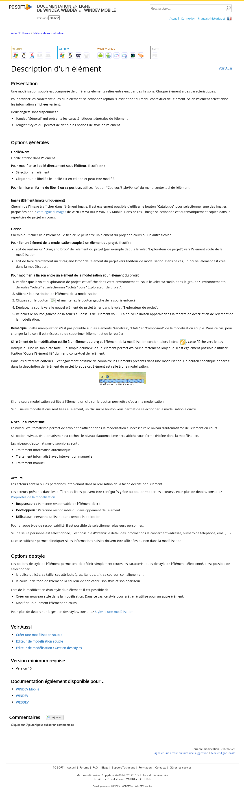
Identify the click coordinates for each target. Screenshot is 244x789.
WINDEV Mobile (27, 689)
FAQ (95, 767)
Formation (145, 767)
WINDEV (22, 696)
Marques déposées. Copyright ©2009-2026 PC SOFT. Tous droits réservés (122, 775)
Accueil (174, 18)
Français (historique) (211, 18)
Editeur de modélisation (49, 33)
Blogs (104, 767)
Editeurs (24, 33)
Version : (42, 18)
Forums (84, 767)
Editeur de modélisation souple (39, 641)
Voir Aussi (226, 68)
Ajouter (53, 717)
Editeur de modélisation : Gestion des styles (49, 648)
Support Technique (123, 767)
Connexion (188, 18)
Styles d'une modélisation (114, 611)
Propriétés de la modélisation (33, 497)
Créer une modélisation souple (39, 635)
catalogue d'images (51, 212)
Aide (14, 33)
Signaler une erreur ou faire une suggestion (181, 753)
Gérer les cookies (181, 767)
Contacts (160, 767)
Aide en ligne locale (223, 753)
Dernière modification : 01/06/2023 (213, 749)
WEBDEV (22, 702)
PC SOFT (58, 767)
